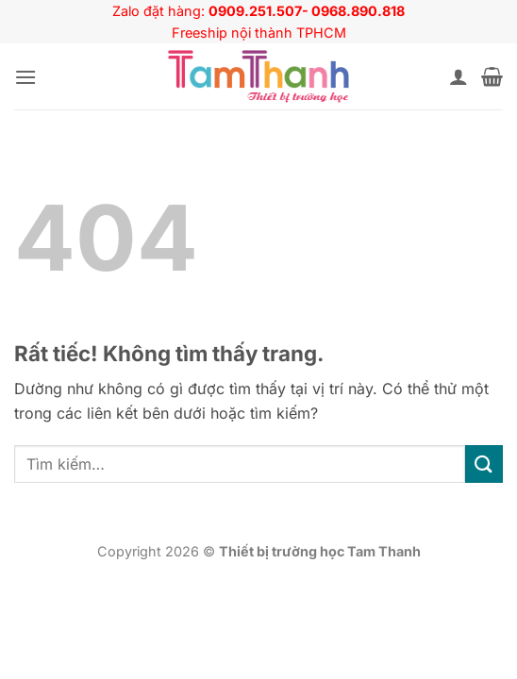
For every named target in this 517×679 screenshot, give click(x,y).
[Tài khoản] (458, 76)
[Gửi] (484, 463)
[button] (25, 77)
